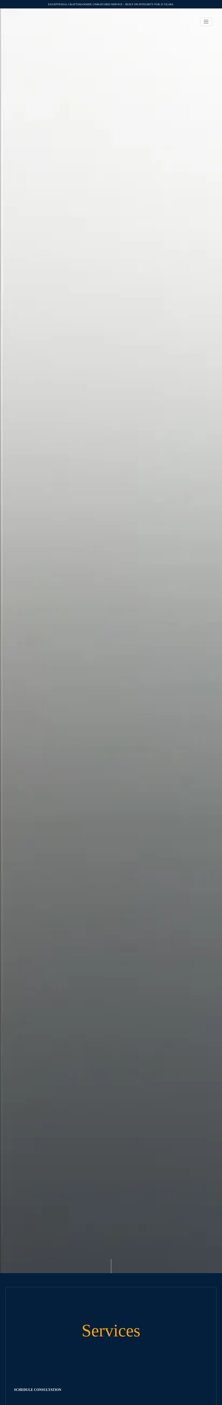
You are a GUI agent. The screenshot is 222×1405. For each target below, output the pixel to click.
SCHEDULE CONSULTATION (37, 1390)
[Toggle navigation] (206, 22)
